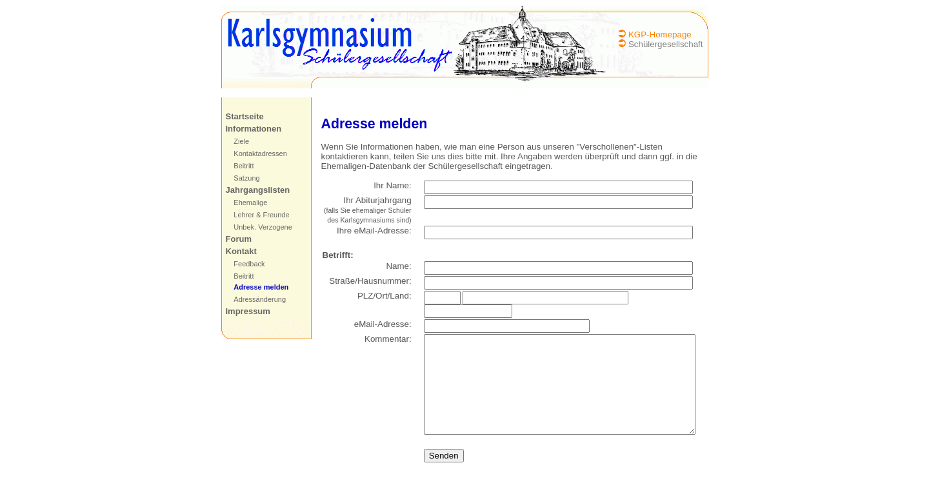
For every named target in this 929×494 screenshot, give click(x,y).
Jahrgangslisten (249, 190)
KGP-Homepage (667, 34)
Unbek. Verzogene (255, 227)
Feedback (241, 264)
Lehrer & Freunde (253, 215)
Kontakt (232, 251)
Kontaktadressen (252, 153)
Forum (230, 239)
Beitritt (236, 166)
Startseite (236, 116)
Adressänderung (252, 299)
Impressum (239, 311)
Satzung (239, 178)
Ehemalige (242, 202)
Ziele (233, 141)
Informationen (245, 128)
